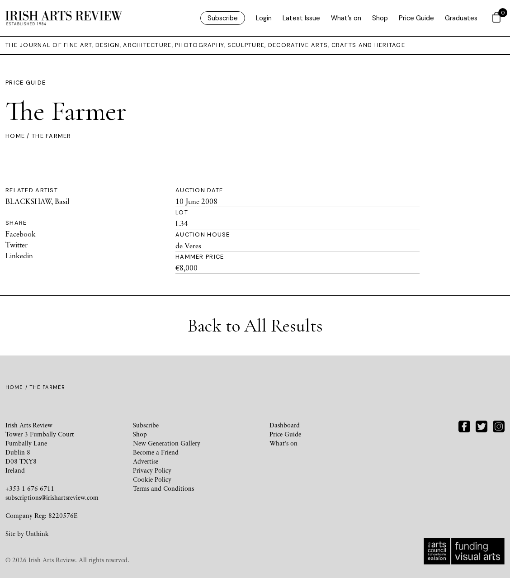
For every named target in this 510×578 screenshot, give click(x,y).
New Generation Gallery (166, 443)
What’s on (346, 18)
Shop (380, 18)
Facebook (20, 233)
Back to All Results (255, 325)
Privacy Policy (152, 470)
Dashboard (284, 425)
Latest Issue (301, 18)
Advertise (145, 461)
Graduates (461, 18)
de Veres (188, 245)
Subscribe (223, 18)
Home (15, 136)
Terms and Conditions (163, 488)
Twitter (16, 244)
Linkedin (19, 255)
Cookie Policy (152, 479)
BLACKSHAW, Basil (37, 201)
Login (264, 18)
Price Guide (416, 18)
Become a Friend (156, 452)
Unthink (37, 533)
